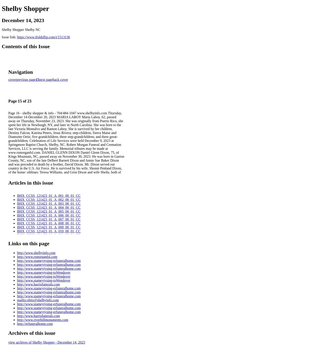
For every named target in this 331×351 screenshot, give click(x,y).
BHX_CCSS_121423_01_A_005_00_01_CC (49, 211)
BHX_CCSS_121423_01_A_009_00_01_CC (49, 227)
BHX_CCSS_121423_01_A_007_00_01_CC (49, 219)
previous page (26, 79)
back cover (60, 79)
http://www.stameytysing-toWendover (43, 272)
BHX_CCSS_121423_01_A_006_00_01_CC (49, 215)
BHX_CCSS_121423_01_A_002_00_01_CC (49, 199)
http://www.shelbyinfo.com (36, 253)
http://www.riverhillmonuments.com (42, 320)
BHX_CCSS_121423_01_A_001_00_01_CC (49, 196)
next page (46, 79)
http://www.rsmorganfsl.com (37, 257)
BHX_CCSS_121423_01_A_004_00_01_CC (49, 207)
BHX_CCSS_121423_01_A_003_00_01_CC (49, 203)
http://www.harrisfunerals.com (38, 284)
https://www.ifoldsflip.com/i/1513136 (43, 37)
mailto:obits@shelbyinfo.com (38, 300)
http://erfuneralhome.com (35, 324)
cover (12, 79)
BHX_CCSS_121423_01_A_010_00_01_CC (49, 231)
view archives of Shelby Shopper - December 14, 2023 (46, 342)
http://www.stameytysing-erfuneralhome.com (49, 261)
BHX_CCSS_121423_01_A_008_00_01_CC (49, 223)
